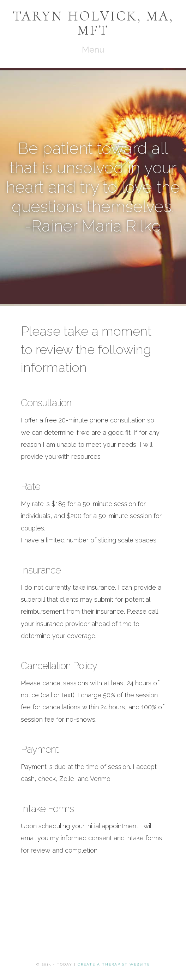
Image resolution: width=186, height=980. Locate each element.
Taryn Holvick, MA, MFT (93, 23)
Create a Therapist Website (114, 964)
